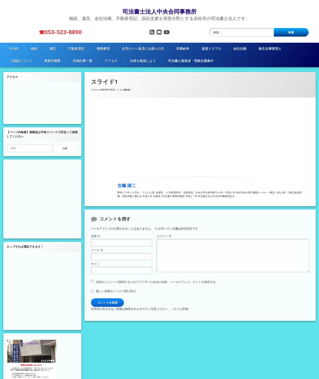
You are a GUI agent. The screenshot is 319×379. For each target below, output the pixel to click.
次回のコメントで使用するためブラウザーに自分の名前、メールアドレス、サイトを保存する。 (157, 276)
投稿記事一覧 (82, 55)
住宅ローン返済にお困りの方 (143, 43)
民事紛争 (182, 43)
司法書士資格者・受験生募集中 (191, 55)
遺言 (52, 43)
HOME (14, 43)
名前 (95, 230)
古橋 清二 (126, 84)
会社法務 (239, 43)
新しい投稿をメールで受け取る (116, 285)
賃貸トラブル (211, 43)
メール (97, 244)
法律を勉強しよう (143, 55)
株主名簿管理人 (270, 43)
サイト (95, 258)
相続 (34, 43)
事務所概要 (52, 55)
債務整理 (103, 43)
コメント (163, 230)
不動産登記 (76, 43)
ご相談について (20, 55)
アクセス (111, 55)
